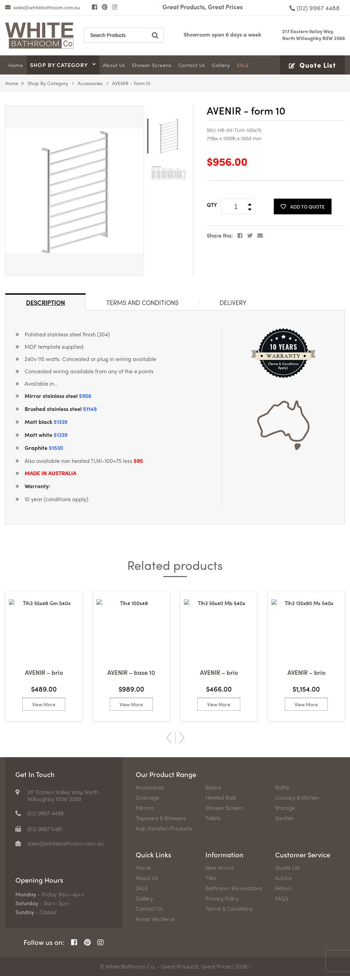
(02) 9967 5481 (44, 829)
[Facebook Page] (94, 7)
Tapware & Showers (161, 818)
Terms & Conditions (229, 908)
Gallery (144, 898)
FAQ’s (281, 898)
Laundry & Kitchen (297, 797)
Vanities (284, 818)
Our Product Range (166, 774)
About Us (147, 878)
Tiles (210, 878)
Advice (283, 878)
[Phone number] (315, 7)
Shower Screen (224, 808)
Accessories (90, 83)
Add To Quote (303, 206)
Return (283, 888)
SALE (142, 888)
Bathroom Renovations (233, 888)
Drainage (147, 797)
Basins (213, 787)
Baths (282, 787)
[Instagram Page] (114, 7)
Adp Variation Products (164, 828)
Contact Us (149, 908)
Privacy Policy (222, 898)
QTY (212, 205)
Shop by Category (48, 83)
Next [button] (182, 738)
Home (11, 83)
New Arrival (219, 867)
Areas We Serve (155, 919)
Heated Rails (221, 797)
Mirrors (144, 808)
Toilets (212, 818)
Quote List (287, 867)
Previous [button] (169, 738)
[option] (74, 190)
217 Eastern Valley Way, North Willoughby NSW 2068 (313, 34)
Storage (285, 808)
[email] (42, 7)
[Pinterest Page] (104, 7)
